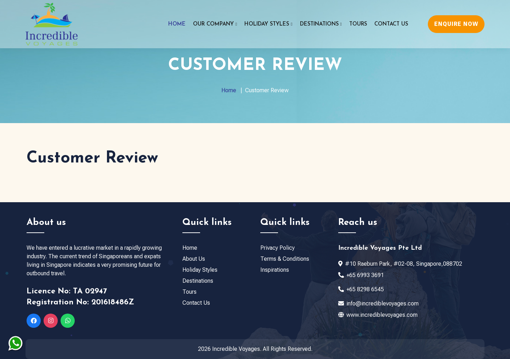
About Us (193, 258)
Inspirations (274, 269)
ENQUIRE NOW (456, 24)
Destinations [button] (321, 24)
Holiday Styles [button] (268, 24)
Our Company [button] (215, 24)
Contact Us (391, 24)
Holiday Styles (199, 269)
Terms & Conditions (284, 258)
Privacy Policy (277, 247)
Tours (358, 24)
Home (177, 24)
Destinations (197, 280)
